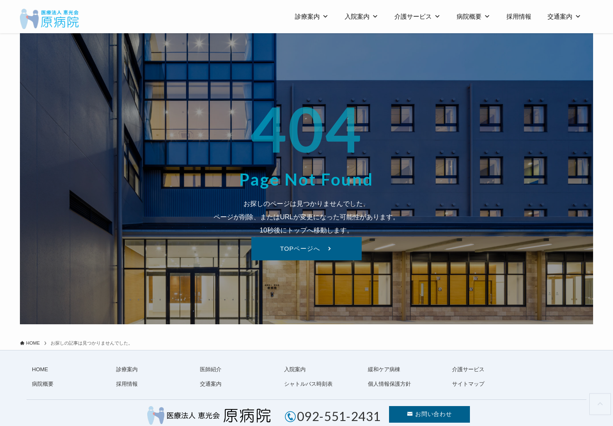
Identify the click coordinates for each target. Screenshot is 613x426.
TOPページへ (300, 248)
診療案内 (311, 16)
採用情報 (518, 16)
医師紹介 (210, 370)
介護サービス (417, 16)
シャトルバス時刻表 (308, 384)
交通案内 (564, 16)
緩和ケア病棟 (384, 370)
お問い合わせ (434, 415)
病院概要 (473, 16)
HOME (40, 370)
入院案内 (361, 16)
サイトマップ (468, 384)
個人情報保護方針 (389, 384)
